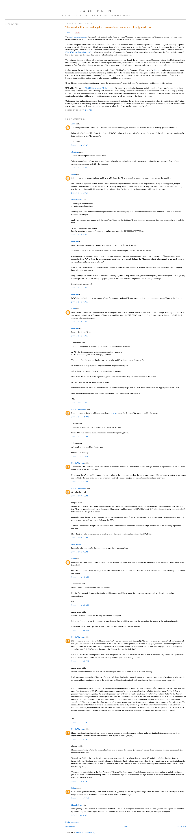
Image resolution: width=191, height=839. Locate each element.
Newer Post (70, 827)
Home (126, 827)
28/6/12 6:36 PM (79, 302)
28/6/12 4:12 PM (79, 168)
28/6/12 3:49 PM (79, 145)
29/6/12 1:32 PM (79, 722)
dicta (155, 70)
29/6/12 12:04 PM (80, 630)
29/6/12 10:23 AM (80, 577)
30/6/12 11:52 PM (80, 798)
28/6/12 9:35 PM (79, 403)
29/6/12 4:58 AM (79, 481)
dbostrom (75, 152)
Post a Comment (72, 822)
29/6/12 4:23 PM (79, 739)
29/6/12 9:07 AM (79, 496)
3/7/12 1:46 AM (79, 815)
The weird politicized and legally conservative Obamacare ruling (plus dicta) (108, 27)
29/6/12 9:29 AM (79, 552)
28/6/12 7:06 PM (79, 322)
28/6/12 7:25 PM (79, 336)
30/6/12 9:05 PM (79, 781)
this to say (113, 413)
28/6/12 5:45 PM (79, 193)
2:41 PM (88, 110)
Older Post (181, 827)
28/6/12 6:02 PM (79, 235)
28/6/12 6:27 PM (79, 288)
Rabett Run (95, 11)
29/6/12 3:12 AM (79, 456)
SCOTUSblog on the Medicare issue (99, 88)
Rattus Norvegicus (78, 409)
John (73, 124)
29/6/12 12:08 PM (80, 661)
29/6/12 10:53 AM (80, 605)
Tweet (67, 32)
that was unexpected (78, 37)
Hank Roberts (76, 200)
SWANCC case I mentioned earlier (79, 52)
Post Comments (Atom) (85, 832)
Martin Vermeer (77, 463)
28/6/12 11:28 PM (80, 417)
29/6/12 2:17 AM (79, 437)
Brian (73, 174)
